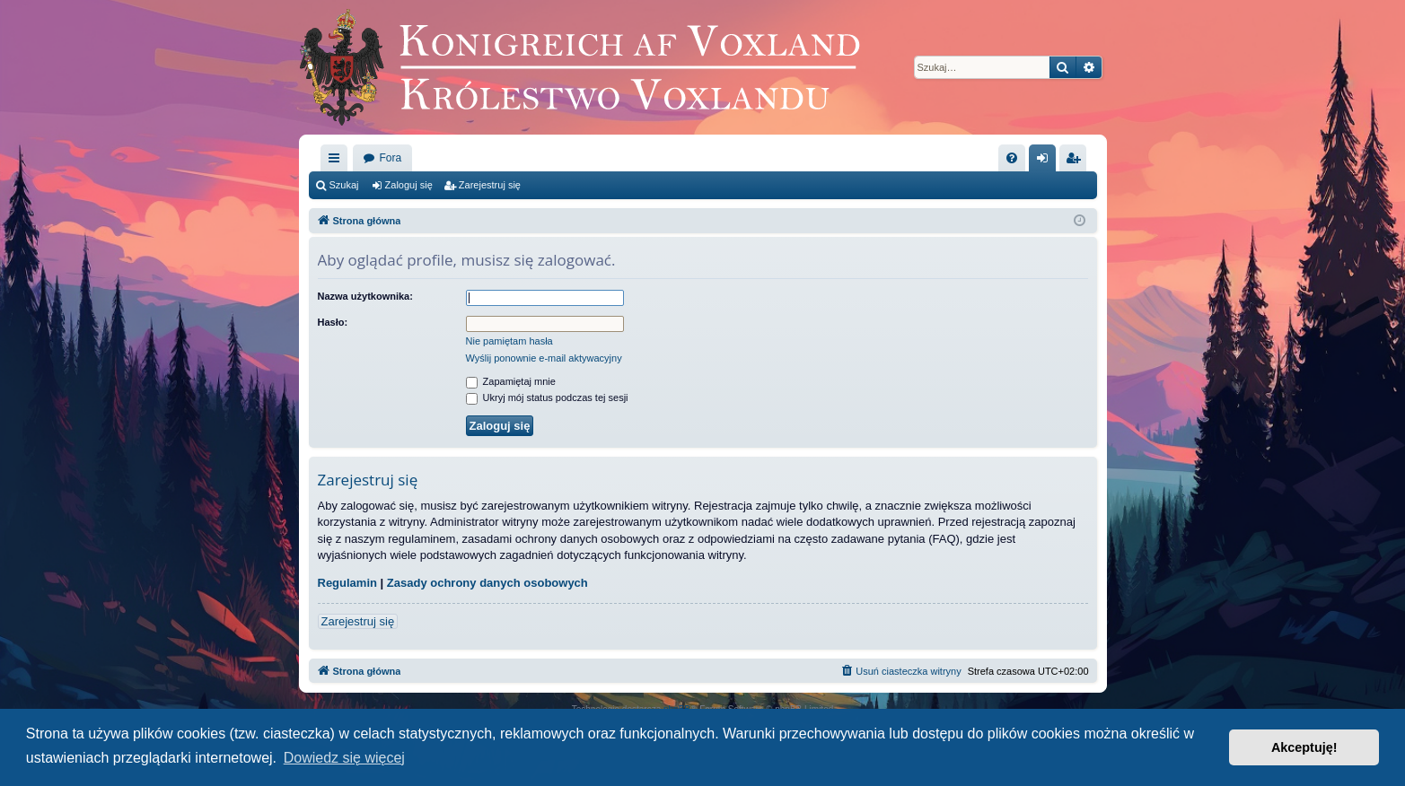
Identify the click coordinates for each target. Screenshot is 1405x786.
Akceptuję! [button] (1304, 747)
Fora (391, 158)
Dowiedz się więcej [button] (344, 757)
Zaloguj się (409, 184)
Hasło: (333, 322)
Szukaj (344, 184)
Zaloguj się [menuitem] (1045, 161)
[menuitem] (1011, 157)
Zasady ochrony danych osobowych (487, 583)
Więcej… (337, 161)
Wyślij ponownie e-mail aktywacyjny (544, 358)
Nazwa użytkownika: (365, 296)
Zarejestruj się (490, 184)
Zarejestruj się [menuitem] (1076, 161)
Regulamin (347, 583)
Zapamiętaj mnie (511, 381)
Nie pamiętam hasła (509, 341)
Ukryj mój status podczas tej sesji (547, 397)
